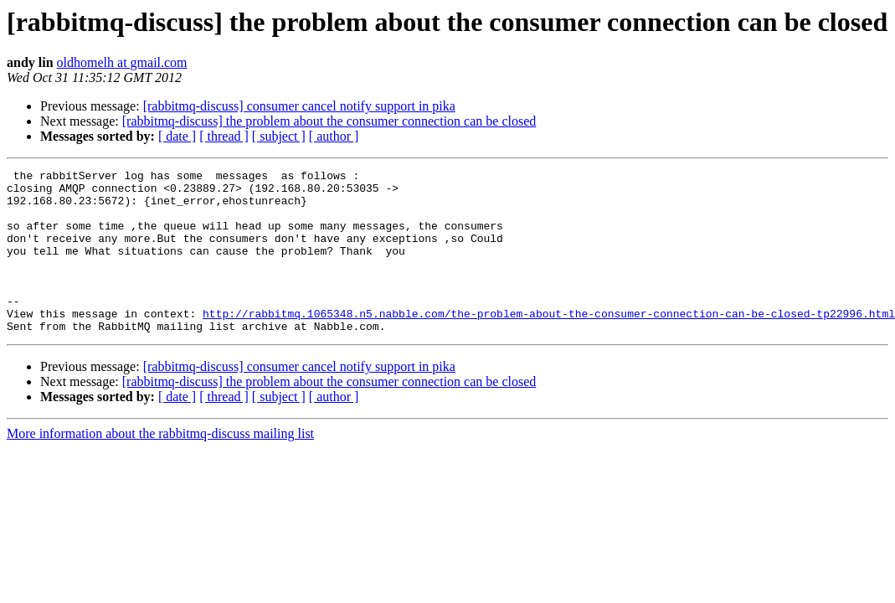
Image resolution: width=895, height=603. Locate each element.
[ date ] (177, 136)
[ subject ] (279, 136)
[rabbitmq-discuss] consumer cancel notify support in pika (299, 106)
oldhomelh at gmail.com (122, 62)
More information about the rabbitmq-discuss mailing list (160, 466)
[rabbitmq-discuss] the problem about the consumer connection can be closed (329, 121)
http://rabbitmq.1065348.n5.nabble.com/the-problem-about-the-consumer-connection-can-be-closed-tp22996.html (549, 343)
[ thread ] (224, 136)
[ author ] (334, 136)
